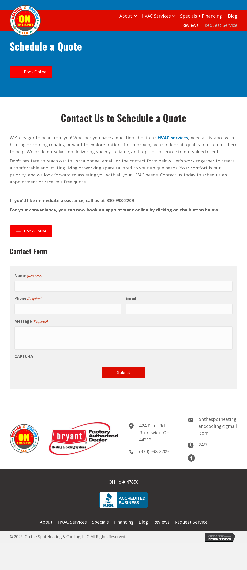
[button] (135, 16)
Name (28, 276)
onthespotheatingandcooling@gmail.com (218, 424)
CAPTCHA (23, 354)
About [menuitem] (46, 519)
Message (31, 319)
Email (131, 297)
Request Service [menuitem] (191, 519)
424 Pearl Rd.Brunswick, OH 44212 (154, 430)
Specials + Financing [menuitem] (113, 519)
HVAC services (173, 138)
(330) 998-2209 (154, 449)
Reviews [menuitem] (161, 519)
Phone (28, 297)
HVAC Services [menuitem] (72, 519)
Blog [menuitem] (143, 519)
